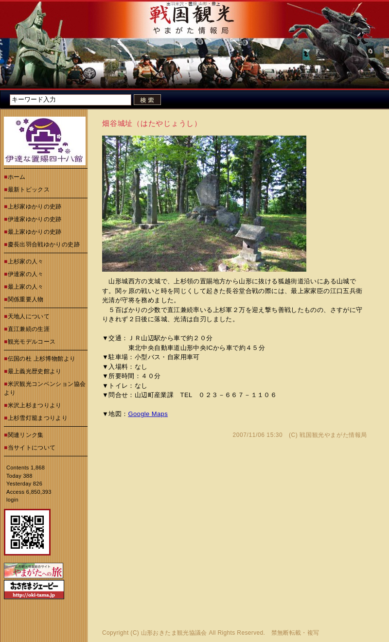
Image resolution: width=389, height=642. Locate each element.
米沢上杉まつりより (35, 405)
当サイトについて (32, 447)
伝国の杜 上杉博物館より (42, 358)
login (12, 500)
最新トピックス (29, 189)
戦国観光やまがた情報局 (333, 435)
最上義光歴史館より (35, 371)
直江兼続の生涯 (29, 329)
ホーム (17, 177)
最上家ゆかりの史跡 (35, 231)
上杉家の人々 (26, 261)
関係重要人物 (26, 299)
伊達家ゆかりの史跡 (35, 219)
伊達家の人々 (26, 274)
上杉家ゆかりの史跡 (35, 206)
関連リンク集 (26, 435)
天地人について (29, 316)
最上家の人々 (26, 286)
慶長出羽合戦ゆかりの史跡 (44, 244)
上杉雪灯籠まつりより (38, 418)
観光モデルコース (32, 341)
